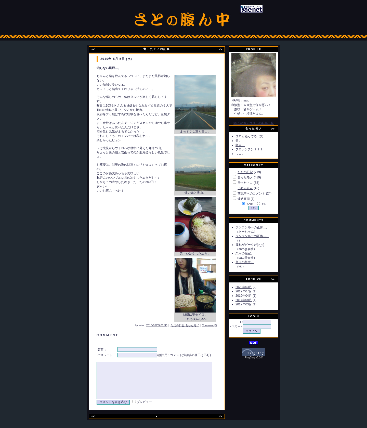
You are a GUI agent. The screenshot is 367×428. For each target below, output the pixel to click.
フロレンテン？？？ (255, 149)
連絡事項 (249, 199)
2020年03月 (249, 287)
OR (270, 204)
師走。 (246, 145)
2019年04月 (249, 295)
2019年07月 (249, 291)
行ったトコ (251, 183)
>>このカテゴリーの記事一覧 (259, 123)
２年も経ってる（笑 (255, 136)
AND (256, 204)
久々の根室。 (250, 253)
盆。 (244, 140)
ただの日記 (184, 325)
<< (96, 49)
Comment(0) (216, 325)
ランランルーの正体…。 (258, 227)
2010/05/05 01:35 (163, 325)
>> (223, 49)
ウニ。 (246, 153)
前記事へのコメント (257, 193)
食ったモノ (199, 325)
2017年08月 (249, 300)
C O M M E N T (106, 335)
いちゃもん (251, 188)
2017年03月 (249, 304)
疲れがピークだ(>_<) (255, 245)
